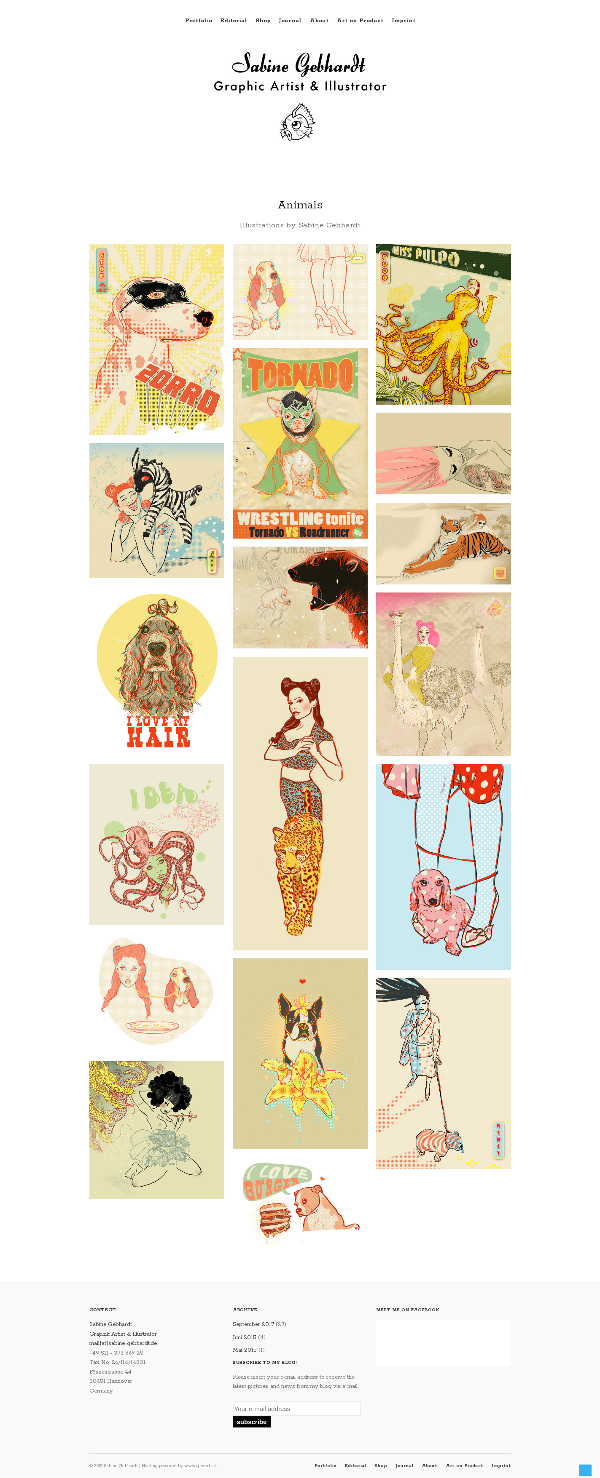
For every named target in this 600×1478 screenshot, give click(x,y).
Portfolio (198, 20)
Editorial (234, 20)
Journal (290, 20)
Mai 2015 (245, 1350)
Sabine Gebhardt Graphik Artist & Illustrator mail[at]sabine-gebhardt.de (123, 1334)
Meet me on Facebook (407, 1310)
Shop (263, 20)
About (319, 20)
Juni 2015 (244, 1337)
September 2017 (253, 1324)
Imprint (403, 20)
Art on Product (360, 20)
